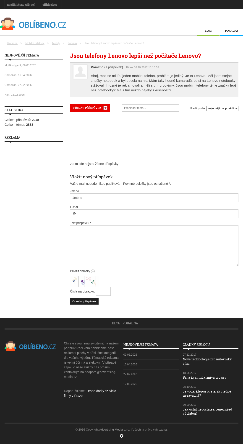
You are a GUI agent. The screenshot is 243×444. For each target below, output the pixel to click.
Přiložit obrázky (82, 271)
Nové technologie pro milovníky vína (207, 361)
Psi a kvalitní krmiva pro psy (204, 377)
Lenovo (72, 43)
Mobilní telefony (34, 43)
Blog (208, 30)
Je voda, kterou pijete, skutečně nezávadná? (207, 393)
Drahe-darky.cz (97, 391)
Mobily (56, 43)
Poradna (231, 30)
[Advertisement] (154, 137)
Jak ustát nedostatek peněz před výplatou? (207, 411)
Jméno (74, 191)
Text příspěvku (80, 223)
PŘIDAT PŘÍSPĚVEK (87, 108)
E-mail (74, 207)
